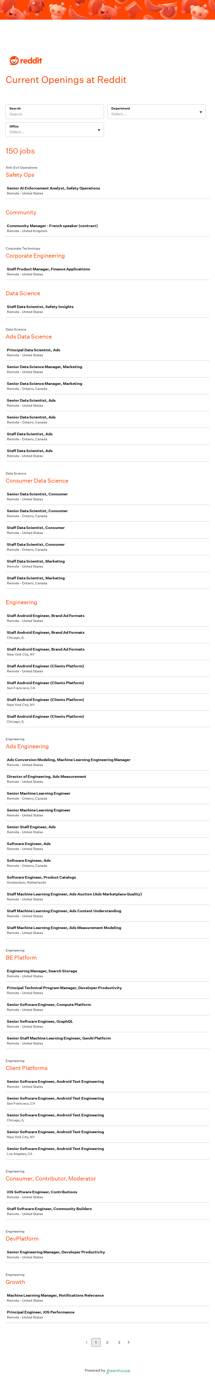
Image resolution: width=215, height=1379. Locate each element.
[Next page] (128, 1343)
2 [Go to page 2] (107, 1342)
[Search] (55, 115)
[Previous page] (86, 1343)
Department (120, 108)
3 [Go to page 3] (119, 1342)
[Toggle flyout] (201, 112)
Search (15, 108)
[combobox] (111, 114)
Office (14, 126)
